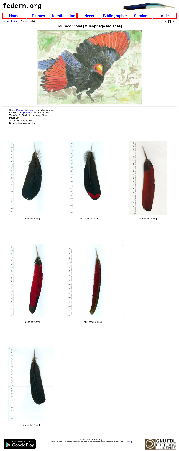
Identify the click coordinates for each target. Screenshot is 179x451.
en (174, 21)
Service (140, 16)
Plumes (38, 16)
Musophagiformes (25, 110)
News (89, 16)
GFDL (128, 442)
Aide (165, 16)
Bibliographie (115, 16)
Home (14, 16)
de (165, 21)
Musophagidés (25, 112)
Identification (63, 16)
